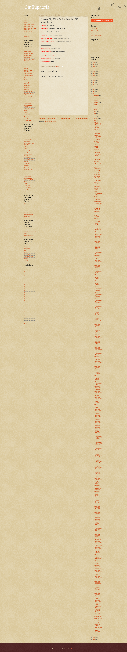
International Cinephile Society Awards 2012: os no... (98, 178)
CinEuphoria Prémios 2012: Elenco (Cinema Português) (98, 442)
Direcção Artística (28, 99)
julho (95, 106)
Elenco (26, 77)
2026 (94, 62)
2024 (94, 66)
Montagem (26, 87)
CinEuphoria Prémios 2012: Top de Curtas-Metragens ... (98, 436)
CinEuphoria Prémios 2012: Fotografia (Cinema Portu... (98, 481)
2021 (94, 73)
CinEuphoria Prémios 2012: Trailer (98, 338)
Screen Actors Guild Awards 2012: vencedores (97, 137)
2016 (94, 84)
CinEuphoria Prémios (29, 26)
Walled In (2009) (98, 201)
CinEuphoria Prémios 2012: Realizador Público (98, 572)
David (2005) (97, 161)
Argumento (27, 85)
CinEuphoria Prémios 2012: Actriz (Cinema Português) (98, 417)
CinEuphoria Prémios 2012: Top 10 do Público (98, 602)
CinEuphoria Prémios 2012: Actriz (98, 266)
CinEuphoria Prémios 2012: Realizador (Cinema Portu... (98, 473)
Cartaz (26, 110)
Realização (27, 57)
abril (95, 113)
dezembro (96, 95)
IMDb (25, 22)
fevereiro (96, 118)
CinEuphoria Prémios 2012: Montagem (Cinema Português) (98, 515)
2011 (94, 635)
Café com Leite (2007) (97, 224)
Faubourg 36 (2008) (97, 625)
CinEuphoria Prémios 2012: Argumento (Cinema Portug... (98, 529)
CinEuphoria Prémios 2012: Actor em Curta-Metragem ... (98, 448)
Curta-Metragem (28, 55)
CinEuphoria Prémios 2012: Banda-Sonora (98, 348)
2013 (94, 91)
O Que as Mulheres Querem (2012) (98, 143)
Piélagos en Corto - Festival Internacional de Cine (97, 32)
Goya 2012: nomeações (97, 621)
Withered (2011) (97, 613)
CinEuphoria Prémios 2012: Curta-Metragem (98, 343)
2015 (94, 87)
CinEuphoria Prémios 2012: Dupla (98, 383)
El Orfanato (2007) (98, 203)
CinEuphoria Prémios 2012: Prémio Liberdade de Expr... (98, 319)
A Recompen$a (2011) (97, 155)
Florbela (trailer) (97, 206)
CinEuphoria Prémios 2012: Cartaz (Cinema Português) (98, 487)
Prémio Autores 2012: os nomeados (97, 151)
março (95, 116)
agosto (96, 104)
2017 (94, 82)
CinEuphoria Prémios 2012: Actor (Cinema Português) (98, 423)
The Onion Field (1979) (97, 189)
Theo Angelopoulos (97, 168)
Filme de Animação (28, 53)
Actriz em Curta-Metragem (28, 71)
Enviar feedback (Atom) (50, 121)
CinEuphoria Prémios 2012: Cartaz (98, 406)
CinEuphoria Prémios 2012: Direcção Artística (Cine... (98, 543)
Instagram (26, 20)
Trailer (25, 112)
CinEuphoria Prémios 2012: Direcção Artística (98, 377)
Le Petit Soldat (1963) (97, 164)
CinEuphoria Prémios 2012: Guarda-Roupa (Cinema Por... (98, 454)
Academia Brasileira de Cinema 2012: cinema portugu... (98, 125)
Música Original (28, 91)
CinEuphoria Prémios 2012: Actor (98, 243)
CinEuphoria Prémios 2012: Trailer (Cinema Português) (98, 508)
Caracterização (28, 103)
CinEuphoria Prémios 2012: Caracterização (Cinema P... (98, 460)
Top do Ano (27, 114)
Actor (25, 62)
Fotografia (26, 89)
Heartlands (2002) (98, 618)
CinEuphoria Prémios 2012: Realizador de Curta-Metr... (98, 466)
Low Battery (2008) (96, 147)
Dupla (25, 79)
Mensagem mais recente (47, 118)
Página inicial (65, 118)
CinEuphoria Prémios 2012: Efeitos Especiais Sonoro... (98, 331)
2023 (94, 69)
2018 (94, 80)
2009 (94, 639)
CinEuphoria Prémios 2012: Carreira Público (98, 567)
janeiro (96, 120)
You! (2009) (96, 129)
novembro (96, 98)
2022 (94, 71)
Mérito (25, 233)
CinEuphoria (36, 7)
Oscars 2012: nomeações (97, 171)
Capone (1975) (97, 174)
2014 (94, 89)
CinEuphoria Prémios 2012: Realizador (98, 353)
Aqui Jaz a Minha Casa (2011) (98, 132)
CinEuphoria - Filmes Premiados (29, 32)
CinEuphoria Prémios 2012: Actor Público (98, 578)
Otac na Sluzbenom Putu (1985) (97, 198)
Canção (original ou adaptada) (29, 94)
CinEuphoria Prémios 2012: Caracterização (98, 367)
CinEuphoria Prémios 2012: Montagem (98, 372)
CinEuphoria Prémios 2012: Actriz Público (98, 582)
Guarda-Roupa (27, 101)
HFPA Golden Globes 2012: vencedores (97, 220)
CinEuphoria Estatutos (29, 24)
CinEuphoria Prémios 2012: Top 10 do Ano (98, 262)
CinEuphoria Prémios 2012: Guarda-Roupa (98, 363)
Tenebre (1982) (97, 616)
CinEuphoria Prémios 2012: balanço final (98, 228)
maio (95, 111)
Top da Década (28, 120)
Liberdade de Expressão (30, 231)
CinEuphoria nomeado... (97, 212)
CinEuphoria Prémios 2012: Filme (98, 238)
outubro (96, 100)
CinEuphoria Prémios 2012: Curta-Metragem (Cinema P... (98, 430)
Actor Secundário (28, 73)
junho (95, 109)
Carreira (26, 229)
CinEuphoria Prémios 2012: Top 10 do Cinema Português (98, 550)
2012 (94, 93)
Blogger (73, 648)
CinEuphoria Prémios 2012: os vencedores (98, 233)
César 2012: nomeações (97, 158)
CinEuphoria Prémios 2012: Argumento (98, 358)
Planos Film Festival (96, 35)
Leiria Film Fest (94, 28)
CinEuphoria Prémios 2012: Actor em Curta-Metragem (98, 393)
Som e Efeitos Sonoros (29, 96)
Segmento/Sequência (29, 108)
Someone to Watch (28, 235)
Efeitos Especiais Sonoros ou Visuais (28, 179)
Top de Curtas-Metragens (27, 117)
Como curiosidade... (97, 216)
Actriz (25, 64)
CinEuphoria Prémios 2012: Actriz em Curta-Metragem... (98, 537)
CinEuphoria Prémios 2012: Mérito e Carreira (98, 276)
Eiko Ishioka (96, 186)
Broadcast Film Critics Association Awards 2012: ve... (98, 609)
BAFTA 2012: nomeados (97, 209)
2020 (94, 75)
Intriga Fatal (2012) (96, 183)
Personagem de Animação (28, 82)
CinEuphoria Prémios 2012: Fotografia (98, 388)
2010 (94, 637)
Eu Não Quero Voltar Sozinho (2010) (98, 193)
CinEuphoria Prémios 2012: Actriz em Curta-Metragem (98, 400)
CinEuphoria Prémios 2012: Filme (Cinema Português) (98, 411)
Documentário (27, 51)
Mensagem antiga (82, 118)
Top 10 (26, 260)
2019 (94, 78)
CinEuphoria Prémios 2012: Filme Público (98, 562)
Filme (25, 49)
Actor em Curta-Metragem (28, 67)
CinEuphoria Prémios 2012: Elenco (98, 325)
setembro (96, 102)
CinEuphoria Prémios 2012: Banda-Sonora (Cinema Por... (98, 556)
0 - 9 (25, 323)
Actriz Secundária (28, 75)
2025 (94, 64)
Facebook (26, 18)
